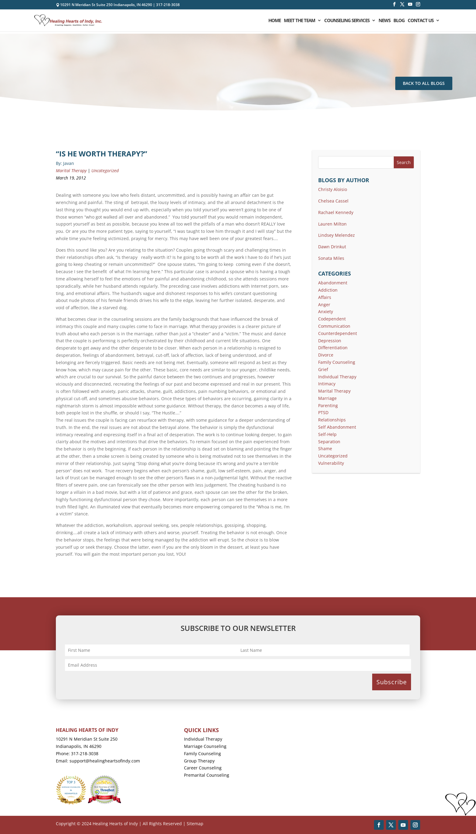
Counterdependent (337, 333)
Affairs (324, 297)
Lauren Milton (332, 224)
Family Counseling (336, 362)
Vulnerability (331, 463)
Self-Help (327, 434)
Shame (325, 448)
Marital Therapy (71, 170)
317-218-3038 (168, 4)
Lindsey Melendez (336, 235)
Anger (324, 304)
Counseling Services (346, 20)
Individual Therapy (337, 377)
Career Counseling (203, 768)
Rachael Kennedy (335, 212)
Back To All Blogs (424, 83)
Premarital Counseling (206, 775)
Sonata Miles (331, 258)
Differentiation (333, 347)
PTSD (323, 412)
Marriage (327, 398)
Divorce (325, 355)
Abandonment (332, 283)
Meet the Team (299, 20)
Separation (329, 441)
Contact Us (420, 20)
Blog (399, 20)
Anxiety (325, 311)
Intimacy (326, 384)
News (384, 20)
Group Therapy (199, 761)
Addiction (328, 290)
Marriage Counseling (205, 746)
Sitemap (195, 823)
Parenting (328, 405)
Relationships (332, 420)
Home (274, 20)
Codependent (332, 319)
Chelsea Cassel (333, 201)
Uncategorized (105, 170)
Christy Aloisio (332, 189)
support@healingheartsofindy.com (105, 761)
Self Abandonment (337, 427)
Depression (329, 340)
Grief (323, 369)
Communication (334, 326)
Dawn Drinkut (332, 247)
